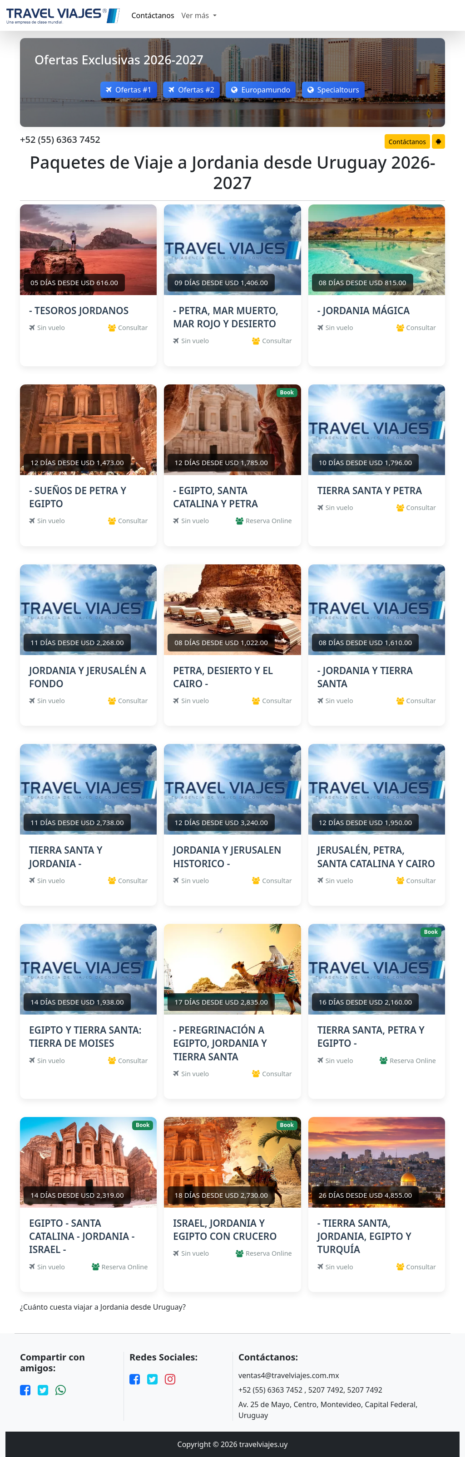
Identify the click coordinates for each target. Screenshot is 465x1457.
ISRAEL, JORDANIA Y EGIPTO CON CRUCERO (225, 1230)
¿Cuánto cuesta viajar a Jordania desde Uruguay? (103, 1307)
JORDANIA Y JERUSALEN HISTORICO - (227, 856)
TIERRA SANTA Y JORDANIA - (65, 856)
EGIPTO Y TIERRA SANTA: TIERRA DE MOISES (85, 1036)
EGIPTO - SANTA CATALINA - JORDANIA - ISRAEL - (81, 1236)
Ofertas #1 (127, 90)
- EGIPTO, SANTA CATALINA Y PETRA (215, 497)
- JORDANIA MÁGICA (363, 310)
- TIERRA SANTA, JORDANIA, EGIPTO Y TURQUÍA (364, 1236)
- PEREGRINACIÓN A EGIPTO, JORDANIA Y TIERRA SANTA (220, 1043)
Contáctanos (153, 15)
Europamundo (261, 90)
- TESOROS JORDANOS (79, 310)
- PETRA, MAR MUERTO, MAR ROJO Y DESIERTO (225, 317)
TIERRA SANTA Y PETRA (369, 490)
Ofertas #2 (191, 90)
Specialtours (335, 90)
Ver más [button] (196, 15)
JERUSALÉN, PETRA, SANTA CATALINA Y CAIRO (376, 856)
